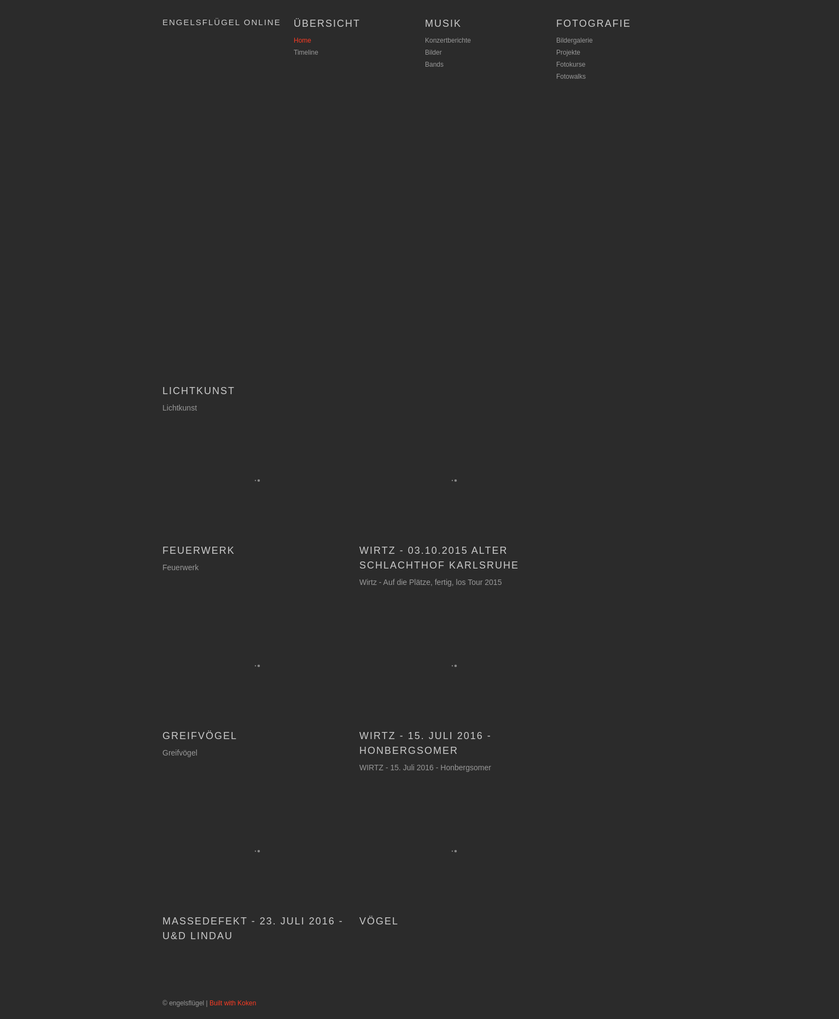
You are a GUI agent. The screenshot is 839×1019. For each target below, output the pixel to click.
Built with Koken (232, 1003)
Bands (434, 64)
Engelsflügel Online (221, 22)
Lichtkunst (198, 390)
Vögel (379, 921)
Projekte (568, 52)
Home (302, 40)
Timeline (306, 52)
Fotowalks (571, 76)
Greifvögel (199, 735)
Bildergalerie (574, 40)
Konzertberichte (448, 40)
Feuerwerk (198, 550)
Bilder (433, 52)
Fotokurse (570, 64)
